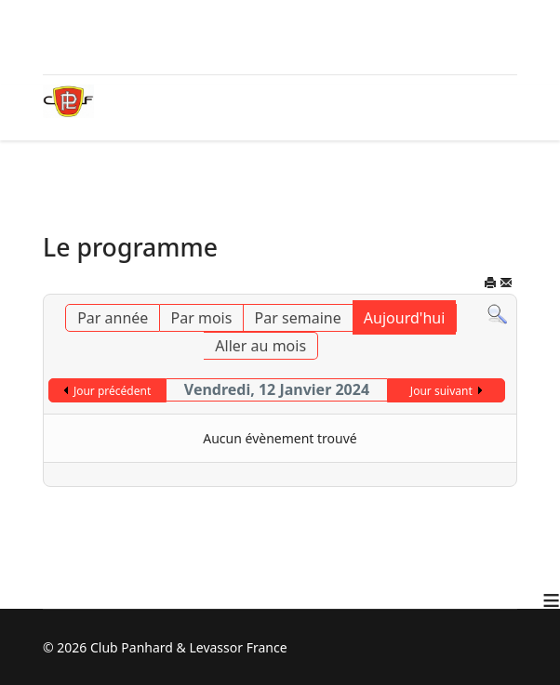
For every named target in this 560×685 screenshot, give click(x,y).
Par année (112, 318)
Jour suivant (441, 391)
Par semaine (298, 318)
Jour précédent (112, 391)
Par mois (202, 318)
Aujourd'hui (404, 318)
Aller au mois (260, 346)
